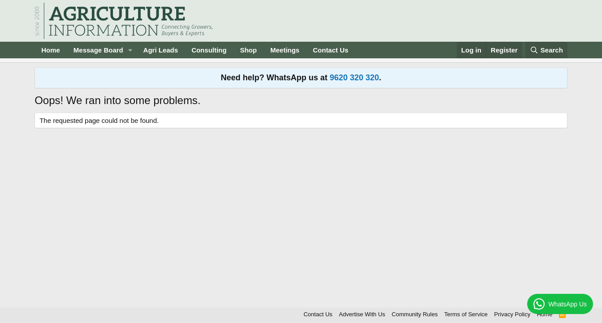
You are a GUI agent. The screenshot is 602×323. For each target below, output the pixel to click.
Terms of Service (466, 314)
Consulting (208, 50)
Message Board (98, 50)
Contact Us (330, 50)
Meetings (284, 50)
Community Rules (415, 314)
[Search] (546, 50)
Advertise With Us (362, 314)
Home (50, 50)
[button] (130, 50)
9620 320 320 (354, 77)
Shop (248, 50)
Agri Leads (160, 50)
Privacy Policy (512, 314)
